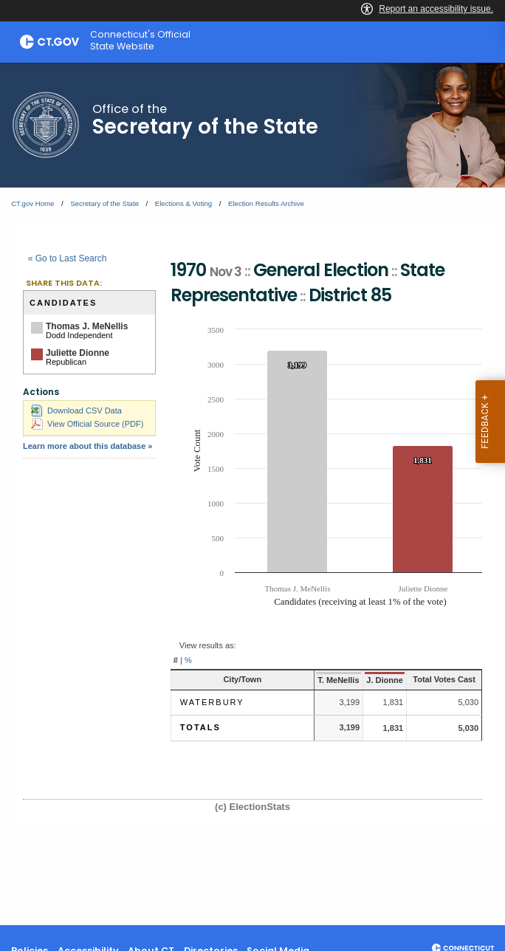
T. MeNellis (327, 680)
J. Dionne (373, 680)
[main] (252, 494)
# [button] (176, 660)
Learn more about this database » (87, 446)
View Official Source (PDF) (87, 423)
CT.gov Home (32, 203)
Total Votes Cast (439, 679)
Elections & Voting (183, 203)
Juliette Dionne (77, 353)
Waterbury (212, 702)
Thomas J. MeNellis (87, 326)
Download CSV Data (76, 410)
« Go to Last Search (67, 258)
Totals (200, 727)
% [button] (188, 660)
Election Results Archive (266, 203)
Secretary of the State (104, 203)
